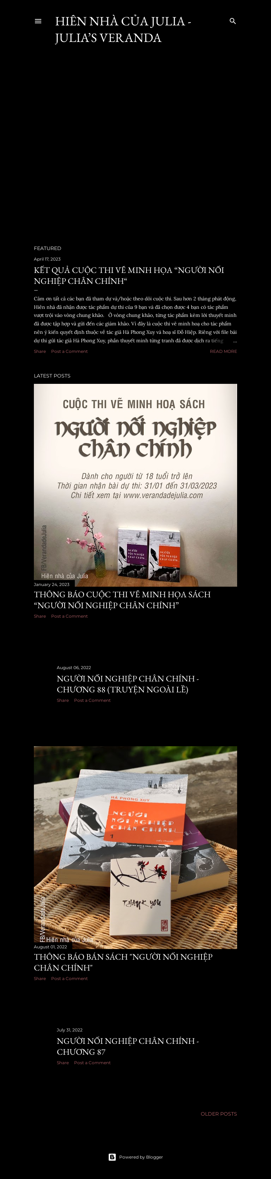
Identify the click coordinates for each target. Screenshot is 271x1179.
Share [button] (40, 351)
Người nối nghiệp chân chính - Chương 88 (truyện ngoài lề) (128, 684)
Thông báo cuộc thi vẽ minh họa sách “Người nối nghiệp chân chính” (122, 600)
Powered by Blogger (135, 1157)
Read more (223, 351)
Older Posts (219, 1114)
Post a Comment (69, 351)
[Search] (233, 19)
